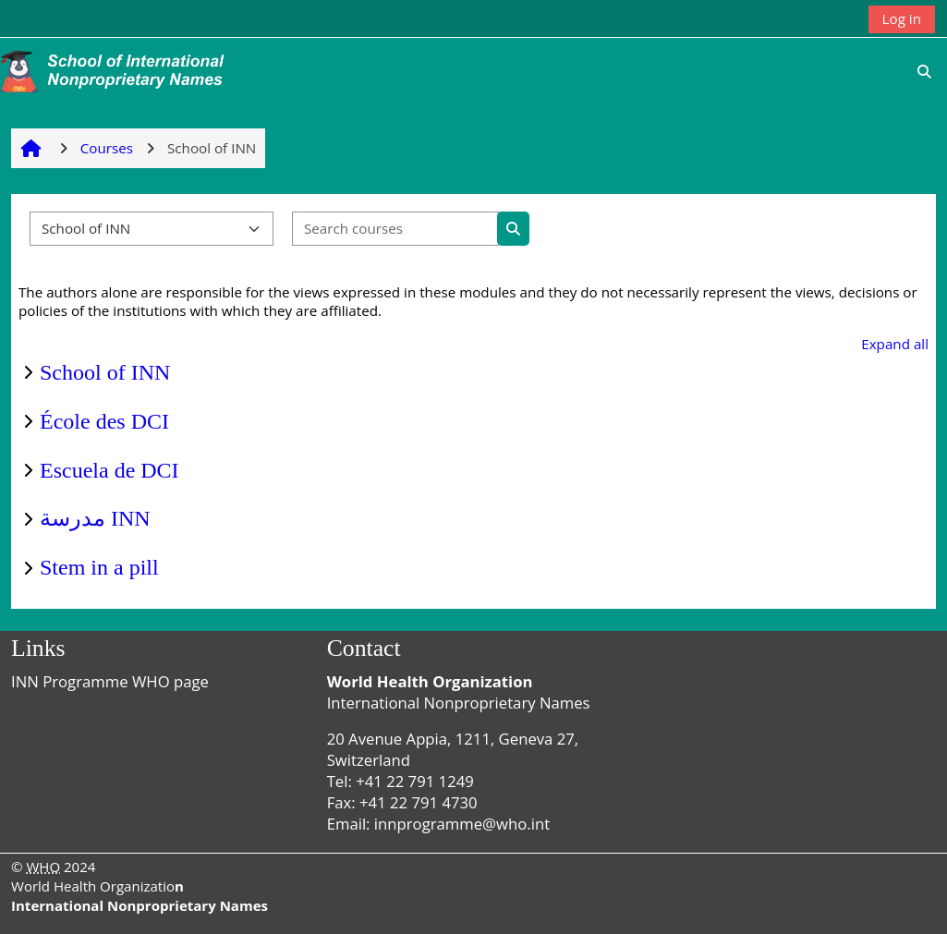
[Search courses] (395, 229)
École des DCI (104, 421)
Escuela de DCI (109, 470)
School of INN (105, 372)
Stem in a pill (99, 567)
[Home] (115, 69)
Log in (901, 18)
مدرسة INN (95, 518)
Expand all (895, 343)
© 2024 (53, 866)
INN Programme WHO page (110, 681)
